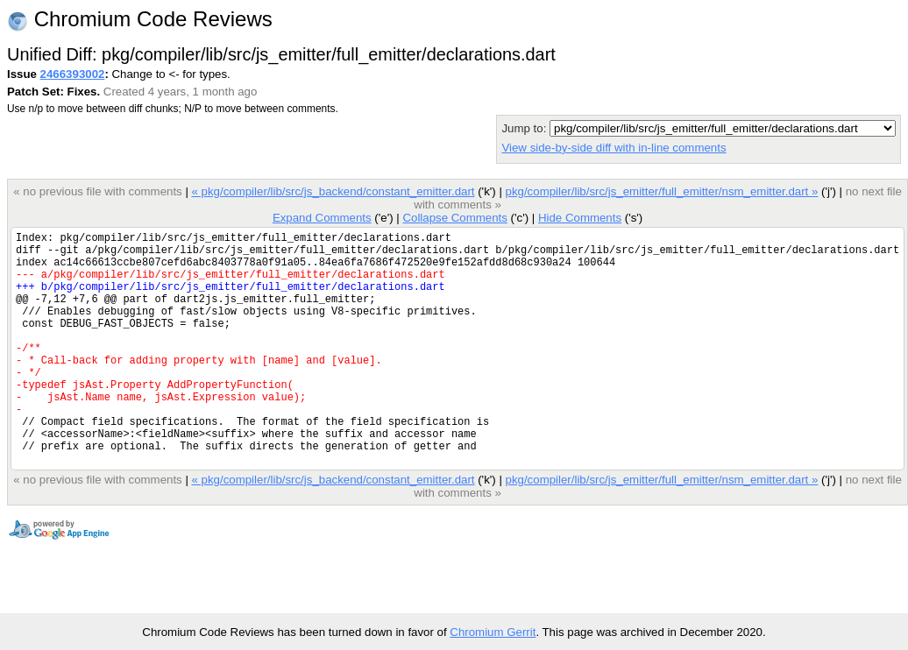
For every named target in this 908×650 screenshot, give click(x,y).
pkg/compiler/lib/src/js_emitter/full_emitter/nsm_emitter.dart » (661, 191)
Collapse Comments (454, 217)
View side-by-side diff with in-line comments (613, 147)
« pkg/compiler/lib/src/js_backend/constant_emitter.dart (332, 191)
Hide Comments (579, 217)
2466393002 (72, 74)
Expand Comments (322, 217)
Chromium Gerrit (493, 632)
